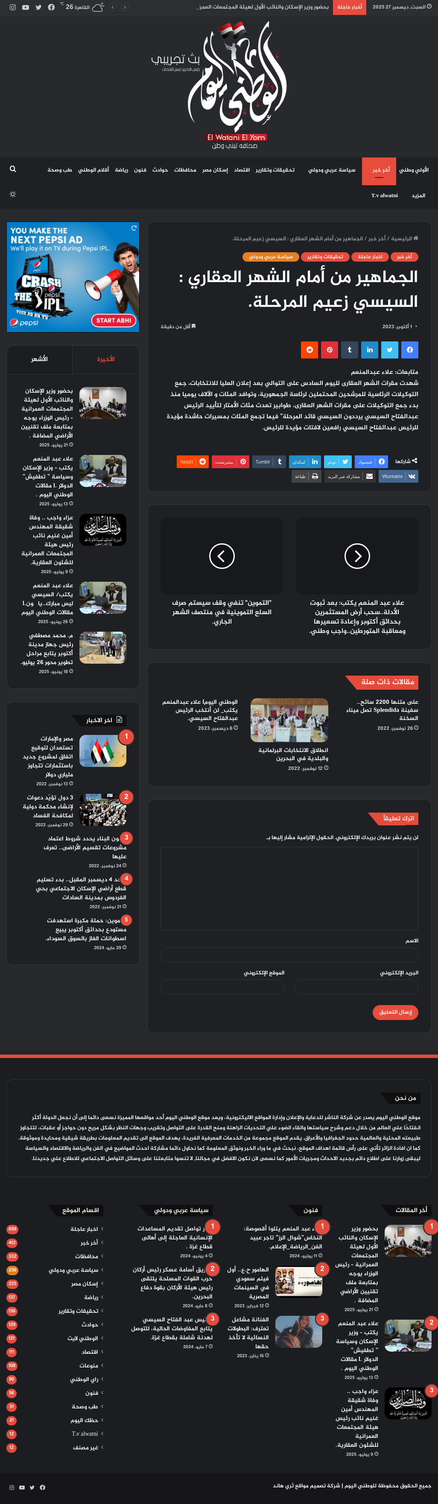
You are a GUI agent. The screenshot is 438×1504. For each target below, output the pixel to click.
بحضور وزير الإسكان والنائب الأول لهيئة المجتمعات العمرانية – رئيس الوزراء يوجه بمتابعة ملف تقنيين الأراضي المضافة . (47, 413)
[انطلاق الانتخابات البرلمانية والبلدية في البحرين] (289, 720)
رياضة (121, 170)
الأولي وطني (414, 170)
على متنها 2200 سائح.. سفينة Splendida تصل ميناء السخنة (382, 710)
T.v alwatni (384, 196)
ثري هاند (283, 1486)
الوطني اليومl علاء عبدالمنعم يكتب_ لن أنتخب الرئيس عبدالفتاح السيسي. (200, 710)
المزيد (418, 196)
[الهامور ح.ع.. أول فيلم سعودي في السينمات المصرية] (298, 1282)
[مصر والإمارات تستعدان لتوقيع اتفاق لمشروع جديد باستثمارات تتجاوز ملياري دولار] (102, 751)
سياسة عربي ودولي (332, 170)
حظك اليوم (84, 1420)
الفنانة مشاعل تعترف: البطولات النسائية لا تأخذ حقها (248, 1333)
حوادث (160, 170)
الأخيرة (106, 359)
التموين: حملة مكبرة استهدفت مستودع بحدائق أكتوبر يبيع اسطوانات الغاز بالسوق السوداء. (85, 930)
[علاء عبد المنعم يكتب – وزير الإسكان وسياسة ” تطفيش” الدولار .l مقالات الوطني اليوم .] (102, 471)
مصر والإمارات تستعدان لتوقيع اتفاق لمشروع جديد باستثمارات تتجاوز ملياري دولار (48, 757)
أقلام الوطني (93, 170)
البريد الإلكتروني (399, 973)
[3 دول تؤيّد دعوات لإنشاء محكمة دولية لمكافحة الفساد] (102, 810)
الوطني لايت (82, 1339)
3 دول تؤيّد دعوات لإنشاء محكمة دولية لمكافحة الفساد (48, 807)
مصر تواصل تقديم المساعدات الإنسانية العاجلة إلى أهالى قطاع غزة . (175, 1238)
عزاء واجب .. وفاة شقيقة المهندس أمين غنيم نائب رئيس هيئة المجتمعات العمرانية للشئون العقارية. (47, 540)
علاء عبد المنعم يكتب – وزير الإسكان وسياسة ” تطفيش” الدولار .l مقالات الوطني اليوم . (48, 477)
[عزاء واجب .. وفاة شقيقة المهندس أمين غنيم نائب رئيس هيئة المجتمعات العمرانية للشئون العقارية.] (102, 530)
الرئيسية (404, 239)
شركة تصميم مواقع (317, 1486)
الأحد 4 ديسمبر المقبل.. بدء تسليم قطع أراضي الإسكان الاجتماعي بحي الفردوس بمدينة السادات (81, 889)
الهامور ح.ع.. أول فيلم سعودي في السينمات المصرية (248, 1283)
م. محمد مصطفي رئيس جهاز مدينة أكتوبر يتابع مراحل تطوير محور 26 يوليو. (46, 649)
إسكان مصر (215, 170)
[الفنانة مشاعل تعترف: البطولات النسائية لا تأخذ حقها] (298, 1332)
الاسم (412, 941)
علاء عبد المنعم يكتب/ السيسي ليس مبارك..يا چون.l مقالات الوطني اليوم (47, 599)
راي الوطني (84, 1379)
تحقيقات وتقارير (275, 170)
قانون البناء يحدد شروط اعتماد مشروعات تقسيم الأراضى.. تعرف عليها (85, 848)
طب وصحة (59, 170)
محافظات (185, 170)
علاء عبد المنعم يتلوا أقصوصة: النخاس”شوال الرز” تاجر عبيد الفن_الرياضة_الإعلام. (283, 1238)
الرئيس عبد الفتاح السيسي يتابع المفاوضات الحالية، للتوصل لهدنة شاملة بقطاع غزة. (172, 1329)
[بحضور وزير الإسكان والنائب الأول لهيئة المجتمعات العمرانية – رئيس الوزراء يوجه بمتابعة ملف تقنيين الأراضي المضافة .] (102, 403)
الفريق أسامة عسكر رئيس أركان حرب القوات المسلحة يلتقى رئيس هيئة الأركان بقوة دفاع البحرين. (173, 1283)
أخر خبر (381, 170)
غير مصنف (85, 1448)
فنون (140, 170)
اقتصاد (242, 170)
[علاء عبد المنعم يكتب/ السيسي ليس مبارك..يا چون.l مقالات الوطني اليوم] (102, 598)
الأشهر (39, 359)
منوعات (88, 1366)
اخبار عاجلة (370, 257)
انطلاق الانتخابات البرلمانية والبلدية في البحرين (293, 755)
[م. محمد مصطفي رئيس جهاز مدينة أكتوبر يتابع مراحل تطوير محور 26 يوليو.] (102, 648)
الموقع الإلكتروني (264, 973)
